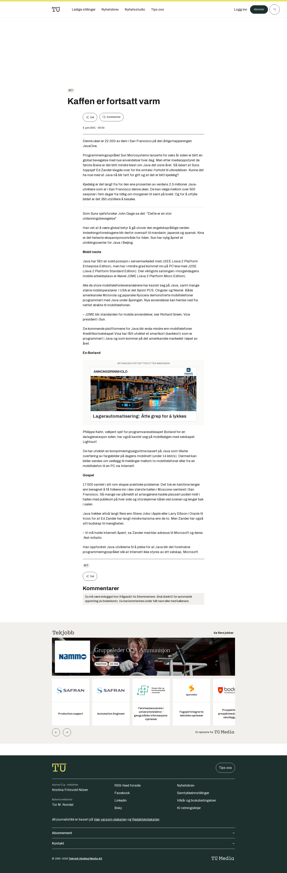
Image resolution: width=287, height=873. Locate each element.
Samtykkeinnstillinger (193, 793)
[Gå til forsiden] (56, 9)
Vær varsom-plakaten (110, 819)
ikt (71, 90)
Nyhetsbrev (185, 785)
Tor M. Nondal (62, 804)
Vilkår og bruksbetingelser (196, 800)
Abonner (257, 9)
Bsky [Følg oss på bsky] (118, 808)
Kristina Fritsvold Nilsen (70, 790)
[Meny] (274, 9)
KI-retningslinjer (189, 808)
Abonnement (143, 833)
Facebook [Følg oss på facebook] (122, 793)
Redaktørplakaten (145, 819)
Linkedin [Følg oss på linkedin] (120, 800)
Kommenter (111, 117)
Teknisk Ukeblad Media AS (85, 858)
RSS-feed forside (127, 785)
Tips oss (225, 768)
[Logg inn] (238, 9)
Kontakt (143, 843)
